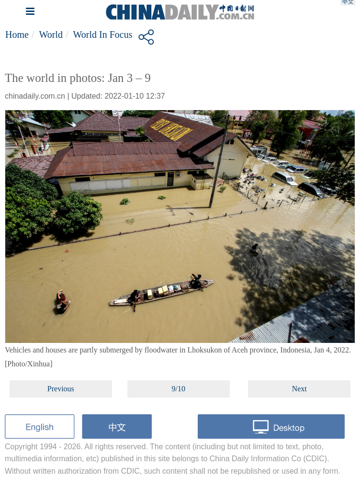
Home (17, 34)
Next (299, 389)
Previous (60, 389)
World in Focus (103, 34)
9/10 (178, 389)
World (51, 34)
